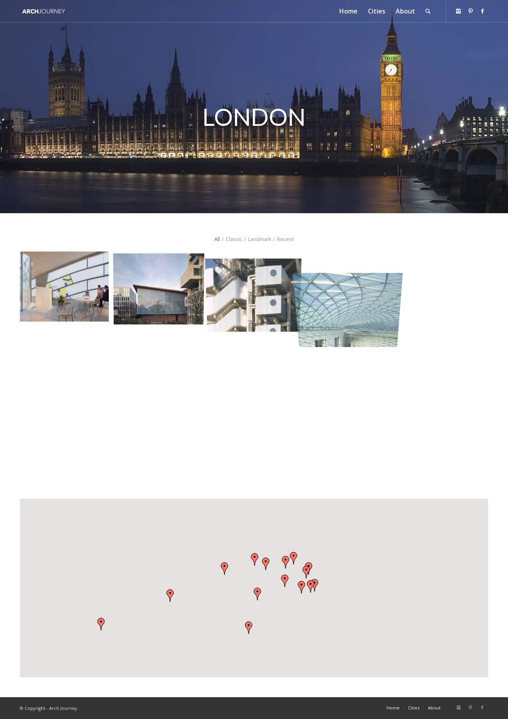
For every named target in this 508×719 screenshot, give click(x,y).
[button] (285, 580)
